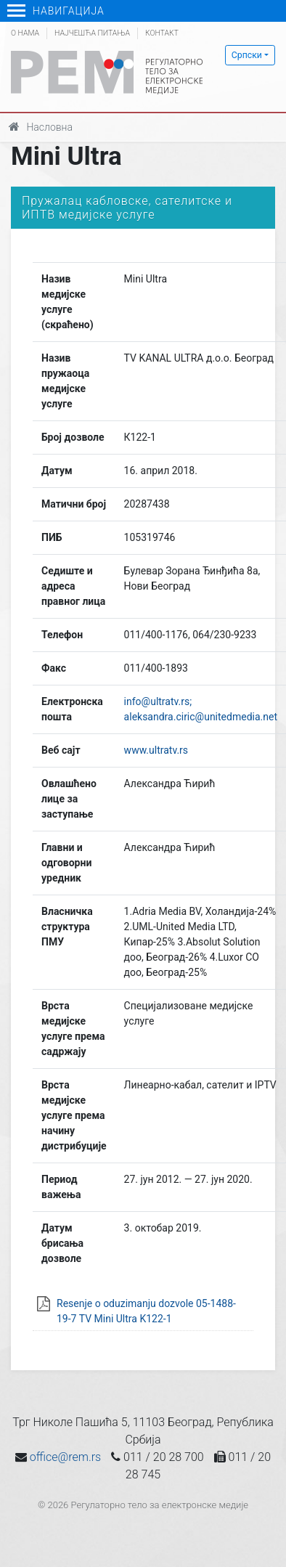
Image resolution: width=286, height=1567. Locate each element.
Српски (247, 55)
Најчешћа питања (92, 33)
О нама (25, 33)
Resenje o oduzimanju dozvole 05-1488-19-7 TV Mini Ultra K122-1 (146, 1311)
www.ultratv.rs (156, 750)
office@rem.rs (65, 1457)
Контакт (162, 33)
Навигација (56, 11)
